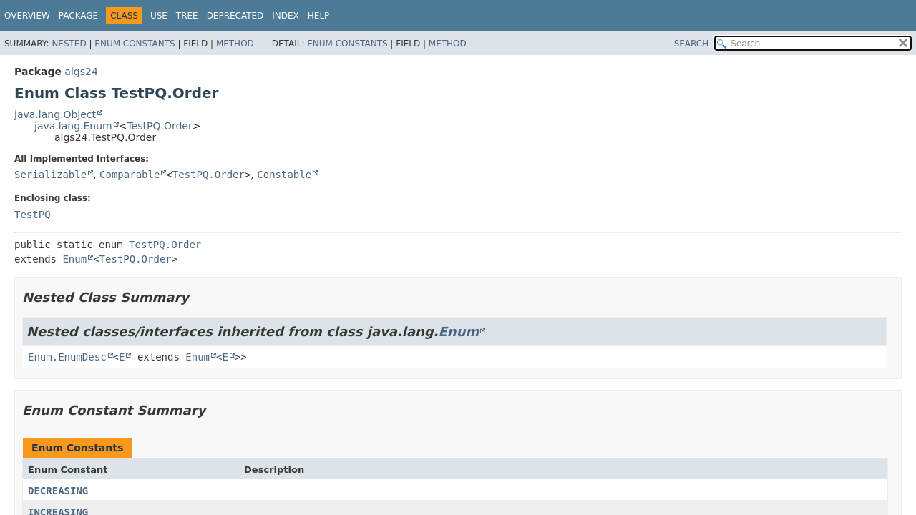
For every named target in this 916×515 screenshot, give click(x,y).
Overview (27, 16)
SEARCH (691, 44)
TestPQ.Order (159, 126)
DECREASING (58, 490)
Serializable (50, 174)
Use (158, 16)
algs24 (80, 71)
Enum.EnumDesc (67, 357)
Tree (187, 16)
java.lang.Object (55, 114)
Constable (284, 174)
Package (78, 16)
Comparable (129, 174)
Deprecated (235, 16)
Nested (69, 44)
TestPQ (32, 214)
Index (285, 16)
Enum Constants (134, 44)
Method (235, 44)
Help (319, 16)
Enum (74, 259)
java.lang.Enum (73, 126)
